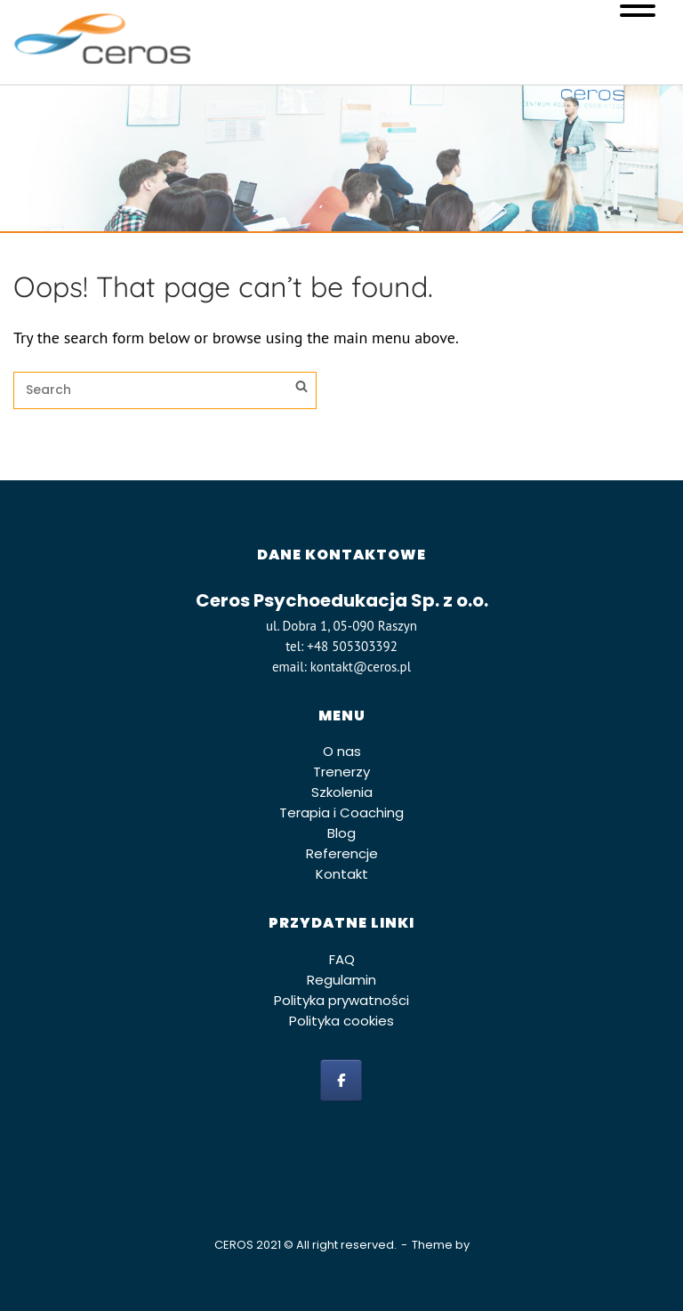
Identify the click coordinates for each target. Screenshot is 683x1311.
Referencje (342, 853)
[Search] (301, 389)
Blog (341, 833)
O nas (342, 751)
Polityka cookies (341, 1020)
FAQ (342, 959)
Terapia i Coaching (341, 812)
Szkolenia (342, 792)
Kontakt (342, 874)
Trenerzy (341, 771)
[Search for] (165, 390)
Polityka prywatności (341, 1000)
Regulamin (341, 979)
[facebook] (341, 1080)
